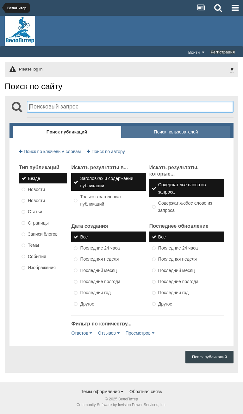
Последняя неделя (99, 259)
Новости (36, 189)
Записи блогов (43, 234)
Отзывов (109, 333)
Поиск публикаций (209, 357)
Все (84, 236)
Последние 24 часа (100, 247)
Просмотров (140, 333)
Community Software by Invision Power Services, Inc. (121, 405)
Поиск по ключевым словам (50, 151)
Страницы (38, 223)
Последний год (95, 292)
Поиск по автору (106, 151)
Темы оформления (102, 391)
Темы (33, 245)
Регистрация (223, 52)
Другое (87, 303)
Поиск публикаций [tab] (67, 131)
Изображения (42, 267)
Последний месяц (98, 270)
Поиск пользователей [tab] (176, 131)
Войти (196, 52)
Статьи (35, 211)
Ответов (81, 333)
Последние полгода (100, 281)
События (37, 256)
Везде (34, 178)
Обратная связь (145, 391)
